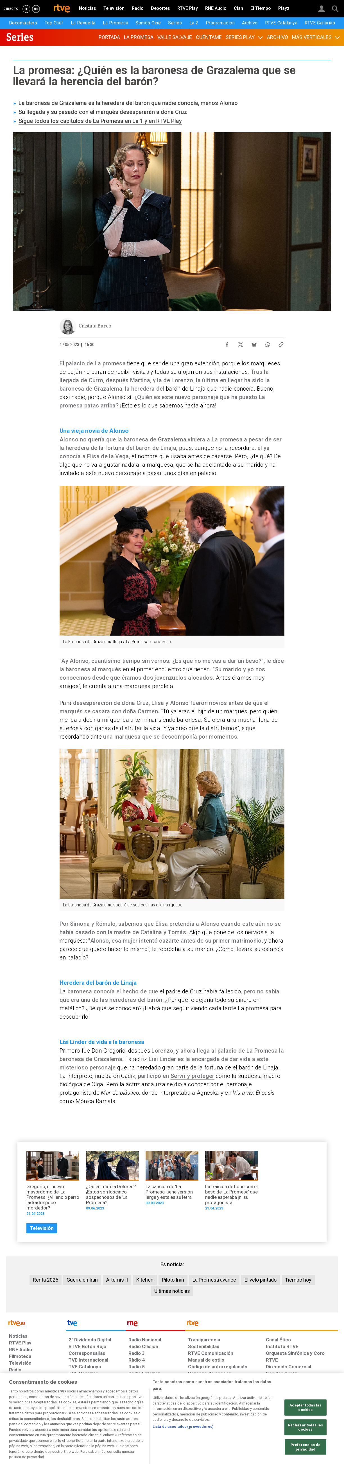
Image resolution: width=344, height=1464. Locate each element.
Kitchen (144, 1280)
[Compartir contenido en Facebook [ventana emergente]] (227, 343)
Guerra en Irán (82, 1280)
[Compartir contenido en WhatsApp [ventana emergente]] (267, 343)
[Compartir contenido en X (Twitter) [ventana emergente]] (240, 343)
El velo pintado (261, 1280)
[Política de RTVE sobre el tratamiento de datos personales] (60, 1421)
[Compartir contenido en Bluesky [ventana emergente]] (254, 343)
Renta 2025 (45, 1280)
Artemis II (117, 1280)
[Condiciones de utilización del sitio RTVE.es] (18, 1421)
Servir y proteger (192, 1076)
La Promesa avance (214, 1280)
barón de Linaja (185, 388)
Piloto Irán (173, 1280)
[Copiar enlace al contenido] (281, 343)
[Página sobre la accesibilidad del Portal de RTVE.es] (205, 1421)
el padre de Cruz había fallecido (200, 991)
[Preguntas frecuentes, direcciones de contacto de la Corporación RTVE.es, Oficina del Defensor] (269, 1421)
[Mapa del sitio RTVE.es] (239, 1421)
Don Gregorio (108, 1050)
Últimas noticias (172, 1291)
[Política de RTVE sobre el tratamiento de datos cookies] (111, 1421)
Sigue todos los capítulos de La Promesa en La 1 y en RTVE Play (100, 121)
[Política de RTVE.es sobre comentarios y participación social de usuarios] (312, 1421)
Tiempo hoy (298, 1280)
